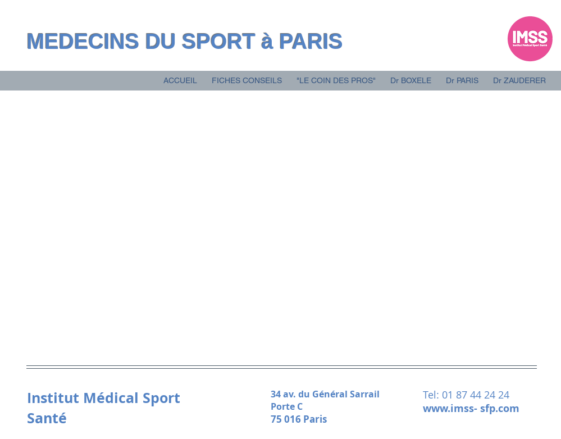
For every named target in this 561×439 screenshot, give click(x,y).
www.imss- (451, 408)
